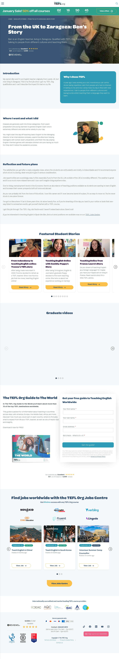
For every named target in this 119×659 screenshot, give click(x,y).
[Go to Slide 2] (54, 296)
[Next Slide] (115, 268)
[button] (2, 3)
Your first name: (69, 409)
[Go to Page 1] (57, 574)
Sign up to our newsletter (96, 634)
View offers (106, 11)
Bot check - (74, 436)
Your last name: (69, 418)
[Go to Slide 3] (56, 296)
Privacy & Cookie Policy (67, 640)
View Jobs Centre (59, 583)
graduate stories (20, 19)
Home (10, 19)
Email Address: (69, 427)
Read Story (25, 287)
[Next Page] (110, 550)
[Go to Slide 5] (60, 296)
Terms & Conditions (50, 640)
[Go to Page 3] (62, 574)
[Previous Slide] (3, 268)
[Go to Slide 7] (65, 296)
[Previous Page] (9, 550)
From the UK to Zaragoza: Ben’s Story (41, 19)
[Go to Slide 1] (52, 296)
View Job (21, 566)
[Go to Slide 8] (67, 296)
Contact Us (59, 642)
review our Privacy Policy (98, 456)
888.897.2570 (63, 627)
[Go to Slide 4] (58, 296)
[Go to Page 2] (59, 574)
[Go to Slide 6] (63, 296)
